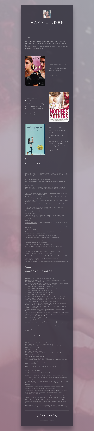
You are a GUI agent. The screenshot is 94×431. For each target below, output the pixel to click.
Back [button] (29, 266)
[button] (39, 416)
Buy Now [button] (53, 75)
